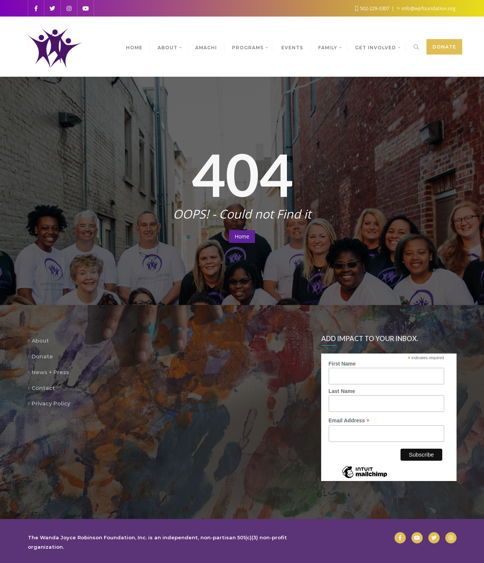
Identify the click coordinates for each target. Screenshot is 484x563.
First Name (342, 364)
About (40, 340)
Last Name (342, 391)
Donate (444, 47)
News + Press (50, 372)
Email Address (349, 420)
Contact (43, 388)
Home (242, 236)
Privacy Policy (51, 403)
